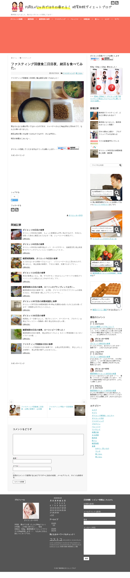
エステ (107, 19)
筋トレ (97, 19)
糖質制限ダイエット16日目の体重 (103, 374)
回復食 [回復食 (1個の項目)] (65, 546)
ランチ (97, 451)
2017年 (53, 530)
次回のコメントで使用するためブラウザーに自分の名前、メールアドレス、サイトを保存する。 (48, 476)
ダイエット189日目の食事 (100, 344)
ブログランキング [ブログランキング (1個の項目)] (76, 544)
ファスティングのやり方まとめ (105, 239)
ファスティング (60, 19)
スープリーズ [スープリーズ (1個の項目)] (65, 542)
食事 (93, 446)
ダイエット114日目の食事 (34, 273)
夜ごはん (79, 73)
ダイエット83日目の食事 (33, 244)
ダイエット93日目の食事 (33, 230)
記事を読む (26, 239)
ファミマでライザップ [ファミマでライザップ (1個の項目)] (65, 544)
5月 (54, 525)
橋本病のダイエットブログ (67, 568)
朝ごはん (98, 457)
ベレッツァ (74, 19)
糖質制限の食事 (44, 19)
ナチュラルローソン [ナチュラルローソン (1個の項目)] (75, 542)
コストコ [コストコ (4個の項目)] (56, 539)
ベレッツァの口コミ (101, 204)
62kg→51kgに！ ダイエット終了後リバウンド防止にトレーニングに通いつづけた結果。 (105, 98)
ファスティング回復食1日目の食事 (38, 344)
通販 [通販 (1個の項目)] (76, 546)
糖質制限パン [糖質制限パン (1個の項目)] (71, 546)
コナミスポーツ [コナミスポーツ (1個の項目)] (67, 540)
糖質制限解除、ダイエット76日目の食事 (40, 258)
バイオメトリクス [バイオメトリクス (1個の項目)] (54, 544)
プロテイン (96, 424)
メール (16, 466)
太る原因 (95, 435)
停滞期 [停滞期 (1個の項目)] (62, 546)
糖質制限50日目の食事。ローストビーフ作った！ (44, 330)
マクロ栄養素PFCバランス (109, 141)
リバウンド (96, 429)
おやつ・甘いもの (102, 448)
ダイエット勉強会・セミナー (103, 415)
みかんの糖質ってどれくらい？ (102, 327)
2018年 (53, 528)
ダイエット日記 (98, 418)
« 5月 (52, 515)
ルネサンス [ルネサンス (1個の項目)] (52, 546)
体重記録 (87, 19)
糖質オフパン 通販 (100, 310)
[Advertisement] (65, 38)
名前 (15, 458)
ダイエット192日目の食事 (34, 316)
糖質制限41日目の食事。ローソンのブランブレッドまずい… (49, 287)
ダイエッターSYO (76, 215)
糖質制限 (31, 19)
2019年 (53, 523)
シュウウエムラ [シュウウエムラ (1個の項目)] (58, 542)
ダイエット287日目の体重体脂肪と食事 (40, 301)
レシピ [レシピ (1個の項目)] (57, 546)
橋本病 (94, 438)
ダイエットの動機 (16, 19)
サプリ (117, 19)
